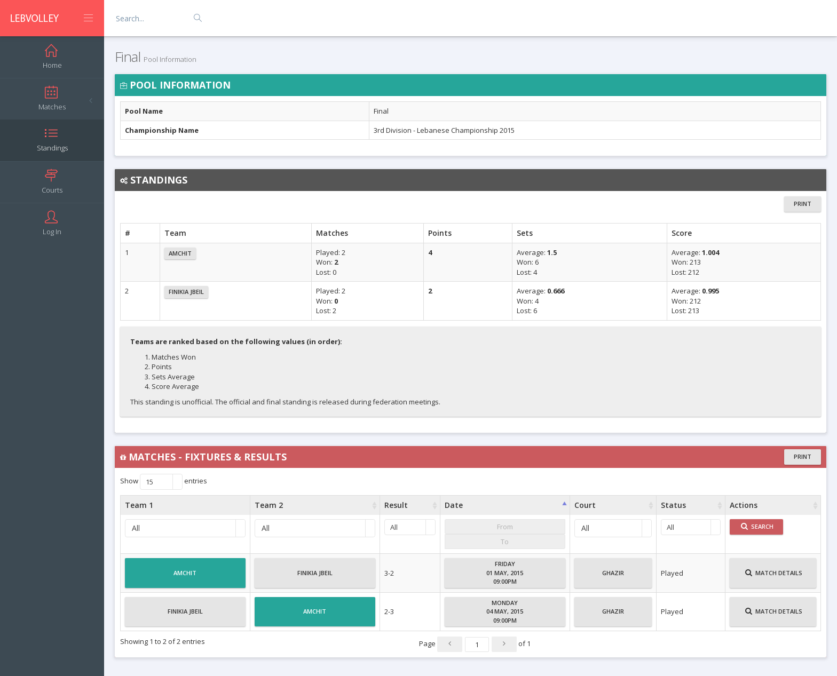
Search (757, 526)
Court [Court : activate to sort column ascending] (585, 505)
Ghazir (613, 577)
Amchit (180, 253)
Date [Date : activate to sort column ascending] (454, 505)
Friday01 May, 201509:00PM (504, 572)
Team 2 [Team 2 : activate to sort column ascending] (269, 505)
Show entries (163, 482)
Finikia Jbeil (186, 292)
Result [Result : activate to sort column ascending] (396, 505)
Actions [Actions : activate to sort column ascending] (743, 505)
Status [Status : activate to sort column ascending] (673, 505)
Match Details (773, 577)
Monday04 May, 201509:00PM (504, 611)
